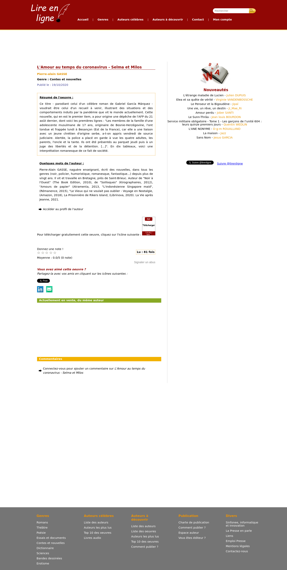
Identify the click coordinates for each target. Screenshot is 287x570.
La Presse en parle (239, 530)
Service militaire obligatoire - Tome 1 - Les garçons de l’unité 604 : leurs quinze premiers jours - (215, 123)
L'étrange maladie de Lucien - (214, 95)
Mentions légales (238, 546)
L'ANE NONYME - (214, 128)
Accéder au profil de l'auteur (63, 209)
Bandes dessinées (49, 558)
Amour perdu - (215, 112)
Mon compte (222, 19)
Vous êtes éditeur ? (192, 537)
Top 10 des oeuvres (97, 532)
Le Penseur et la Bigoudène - (214, 104)
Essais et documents (51, 537)
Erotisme (43, 563)
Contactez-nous (237, 551)
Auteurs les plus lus (98, 527)
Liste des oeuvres (143, 531)
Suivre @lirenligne (230, 163)
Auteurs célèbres (130, 19)
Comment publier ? (144, 546)
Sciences (43, 553)
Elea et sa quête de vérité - (214, 99)
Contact (198, 19)
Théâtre (42, 527)
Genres (103, 19)
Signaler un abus (144, 262)
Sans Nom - (215, 137)
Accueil (83, 19)
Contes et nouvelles (51, 543)
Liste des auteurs (96, 522)
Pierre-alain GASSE (52, 74)
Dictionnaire (45, 548)
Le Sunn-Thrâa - (214, 117)
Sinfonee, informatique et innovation (242, 524)
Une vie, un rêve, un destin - (214, 108)
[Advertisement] (143, 45)
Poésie (41, 532)
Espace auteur (189, 532)
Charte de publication (194, 522)
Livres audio (92, 537)
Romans (42, 522)
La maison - (214, 133)
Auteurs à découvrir (168, 19)
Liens (229, 535)
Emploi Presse (236, 541)
